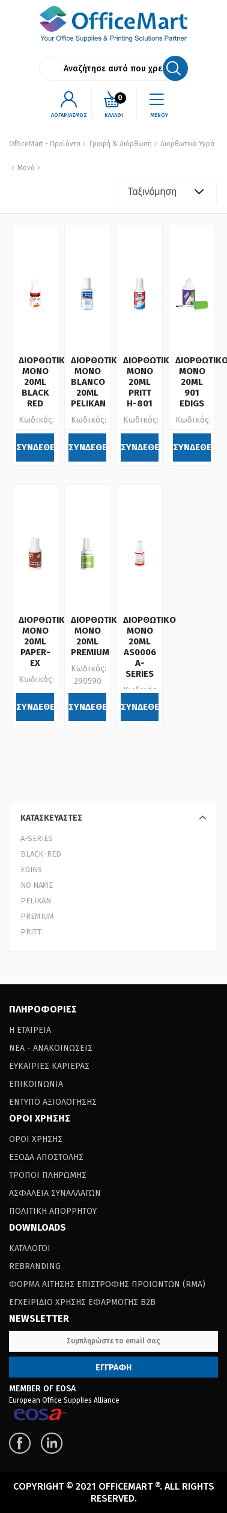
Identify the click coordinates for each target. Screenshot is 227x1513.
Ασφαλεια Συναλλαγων (55, 1193)
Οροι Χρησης (35, 1139)
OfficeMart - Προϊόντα (44, 144)
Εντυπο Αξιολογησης (53, 1102)
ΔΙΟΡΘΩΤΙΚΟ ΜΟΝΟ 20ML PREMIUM (97, 636)
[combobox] (166, 193)
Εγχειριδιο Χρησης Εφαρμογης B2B (82, 1302)
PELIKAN (35, 900)
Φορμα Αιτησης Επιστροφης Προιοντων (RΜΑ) (107, 1284)
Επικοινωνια (36, 1084)
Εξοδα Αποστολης (46, 1157)
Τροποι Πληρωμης (47, 1175)
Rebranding (35, 1266)
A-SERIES (36, 838)
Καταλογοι (29, 1248)
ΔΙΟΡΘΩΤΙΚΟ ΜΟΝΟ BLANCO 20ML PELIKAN (97, 382)
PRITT (30, 931)
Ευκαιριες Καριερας (49, 1066)
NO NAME (36, 885)
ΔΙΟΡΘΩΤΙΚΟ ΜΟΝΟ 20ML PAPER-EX (45, 641)
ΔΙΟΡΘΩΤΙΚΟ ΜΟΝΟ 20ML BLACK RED (45, 382)
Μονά (25, 168)
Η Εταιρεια (30, 1030)
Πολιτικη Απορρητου (53, 1211)
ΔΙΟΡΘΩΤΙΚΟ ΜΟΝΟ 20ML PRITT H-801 (149, 382)
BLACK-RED (40, 853)
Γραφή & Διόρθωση (120, 144)
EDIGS (31, 869)
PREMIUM (37, 916)
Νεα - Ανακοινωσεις (50, 1048)
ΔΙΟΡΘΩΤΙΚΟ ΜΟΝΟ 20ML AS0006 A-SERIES (149, 646)
